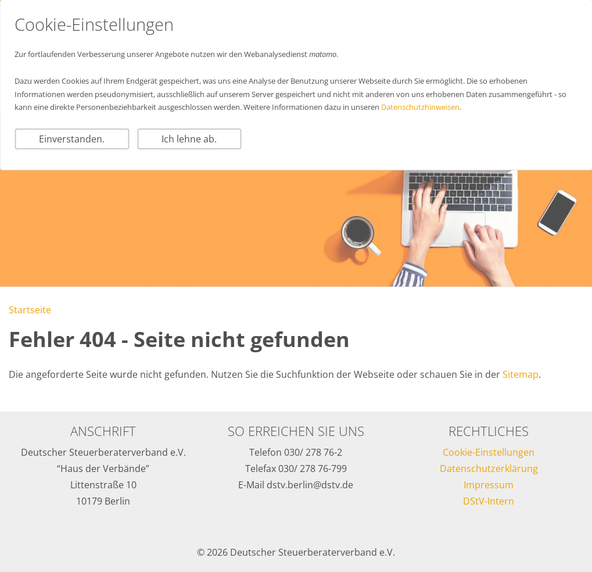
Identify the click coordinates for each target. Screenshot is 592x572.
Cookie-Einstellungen (488, 452)
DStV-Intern (488, 501)
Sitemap (521, 374)
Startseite (30, 309)
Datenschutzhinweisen (420, 107)
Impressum (489, 484)
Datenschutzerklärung (489, 468)
